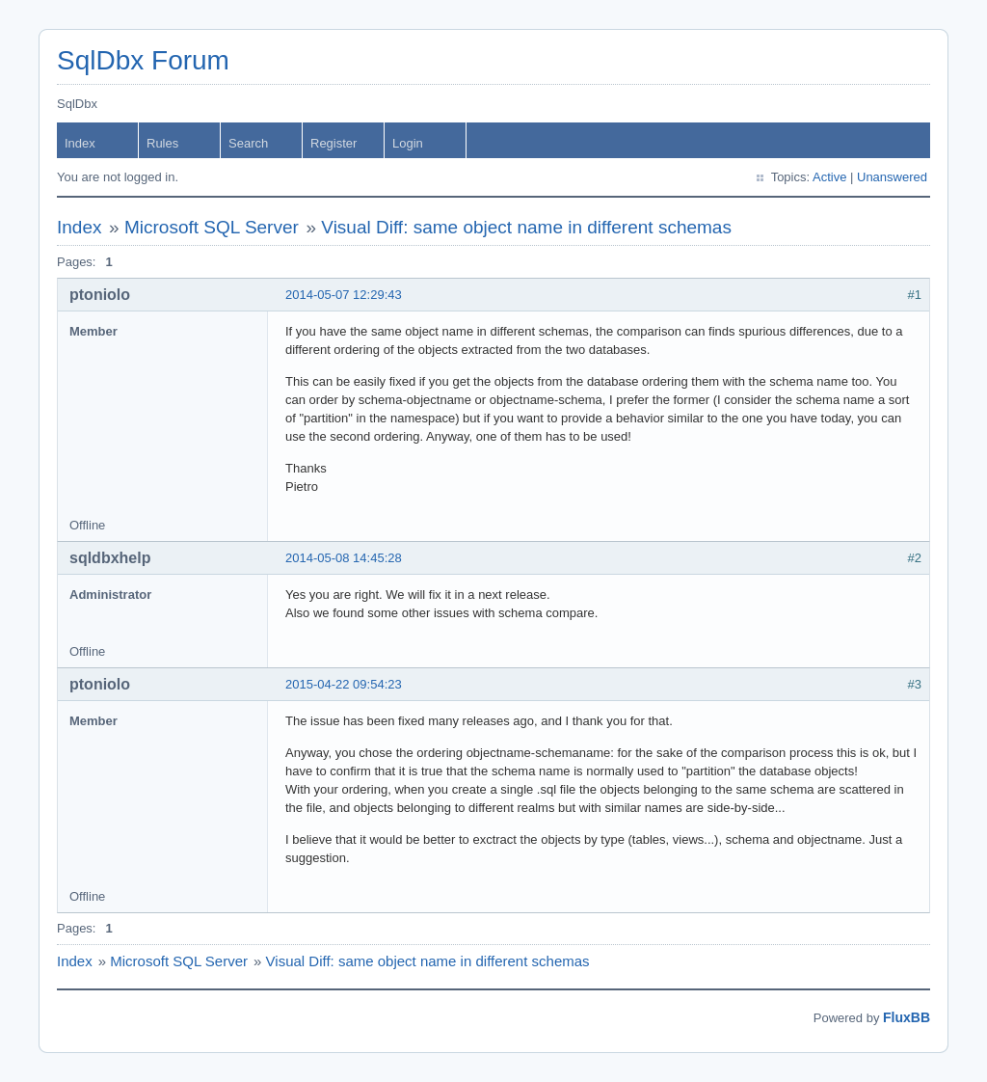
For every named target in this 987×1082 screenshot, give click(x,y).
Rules (162, 143)
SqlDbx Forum (143, 60)
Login (407, 143)
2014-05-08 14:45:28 (343, 558)
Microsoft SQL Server (211, 227)
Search (248, 143)
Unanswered (892, 177)
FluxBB (906, 1017)
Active (829, 177)
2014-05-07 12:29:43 (343, 294)
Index (80, 143)
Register (333, 143)
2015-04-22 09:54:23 (343, 684)
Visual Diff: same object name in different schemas (526, 227)
